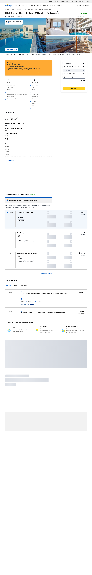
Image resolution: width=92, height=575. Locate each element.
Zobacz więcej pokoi (46, 273)
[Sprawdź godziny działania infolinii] (58, 1)
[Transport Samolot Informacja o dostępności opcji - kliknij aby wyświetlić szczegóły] (74, 70)
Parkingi (15, 285)
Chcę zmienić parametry (27, 304)
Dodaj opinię (11, 23)
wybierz (10, 232)
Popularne (8, 285)
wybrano (11, 212)
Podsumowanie (80, 85)
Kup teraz (73, 88)
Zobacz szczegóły (25, 316)
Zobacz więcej (10, 160)
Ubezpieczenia (23, 285)
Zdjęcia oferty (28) (12, 49)
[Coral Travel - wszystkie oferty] (24, 118)
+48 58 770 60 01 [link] (54, 1)
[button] (74, 63)
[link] (7, 5)
